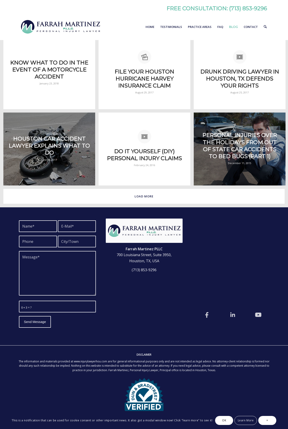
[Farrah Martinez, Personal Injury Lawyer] (60, 27)
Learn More (246, 420)
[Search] (265, 27)
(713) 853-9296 (248, 8)
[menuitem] (150, 27)
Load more (144, 196)
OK (224, 420)
